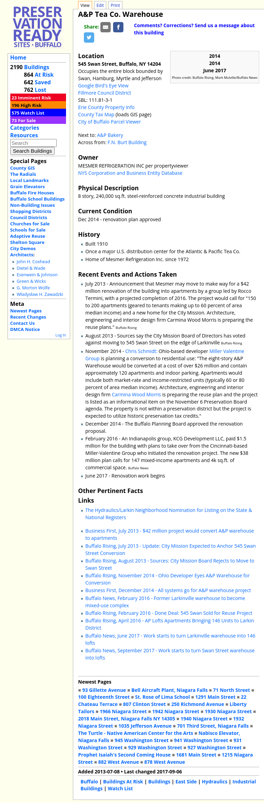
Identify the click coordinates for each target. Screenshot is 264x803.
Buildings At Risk (123, 781)
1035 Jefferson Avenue (145, 725)
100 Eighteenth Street (104, 697)
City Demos (23, 248)
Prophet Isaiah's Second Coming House (124, 754)
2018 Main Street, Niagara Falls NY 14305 (126, 718)
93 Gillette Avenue (104, 690)
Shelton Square (27, 242)
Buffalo (89, 781)
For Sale (27, 120)
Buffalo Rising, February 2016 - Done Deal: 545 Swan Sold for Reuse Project (168, 613)
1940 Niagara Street (204, 718)
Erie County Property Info (106, 107)
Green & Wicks (31, 281)
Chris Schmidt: (141, 351)
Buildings (36, 67)
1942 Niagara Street (175, 711)
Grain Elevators (27, 186)
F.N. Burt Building (127, 142)
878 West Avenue (164, 762)
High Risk (31, 105)
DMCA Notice (25, 329)
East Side (186, 781)
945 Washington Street (141, 740)
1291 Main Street (215, 697)
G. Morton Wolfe (33, 288)
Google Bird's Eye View (103, 85)
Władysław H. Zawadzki (39, 294)
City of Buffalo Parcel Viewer (109, 121)
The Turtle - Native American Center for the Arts (135, 733)
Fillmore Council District (104, 92)
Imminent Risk (34, 98)
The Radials (23, 174)
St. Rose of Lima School (162, 697)
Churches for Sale (30, 224)
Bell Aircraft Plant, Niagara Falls (169, 690)
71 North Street (231, 690)
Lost (40, 90)
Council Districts (28, 217)
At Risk (44, 74)
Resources (24, 135)
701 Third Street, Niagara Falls (213, 725)
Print (115, 5)
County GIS (22, 168)
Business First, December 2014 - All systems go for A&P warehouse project (168, 590)
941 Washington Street (201, 740)
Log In (60, 335)
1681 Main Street (196, 754)
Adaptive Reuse (27, 236)
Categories (24, 127)
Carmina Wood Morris (136, 394)
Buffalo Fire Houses (32, 193)
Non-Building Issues (32, 205)
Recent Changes (28, 317)
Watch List (32, 113)
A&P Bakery (110, 135)
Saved (43, 82)
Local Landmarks (29, 180)
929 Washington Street (155, 747)
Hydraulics (214, 781)
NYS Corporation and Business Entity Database (130, 173)
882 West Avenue (118, 762)
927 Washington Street (215, 747)
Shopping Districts (31, 211)
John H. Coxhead (33, 262)
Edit (100, 5)
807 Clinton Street (144, 704)
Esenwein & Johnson (36, 275)
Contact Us (22, 323)
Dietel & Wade (30, 268)
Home (18, 57)
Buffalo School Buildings (37, 199)
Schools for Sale (28, 230)
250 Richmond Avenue (197, 704)
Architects (21, 254)
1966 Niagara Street (123, 711)
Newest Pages (26, 311)
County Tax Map (96, 114)
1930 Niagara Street (228, 711)
